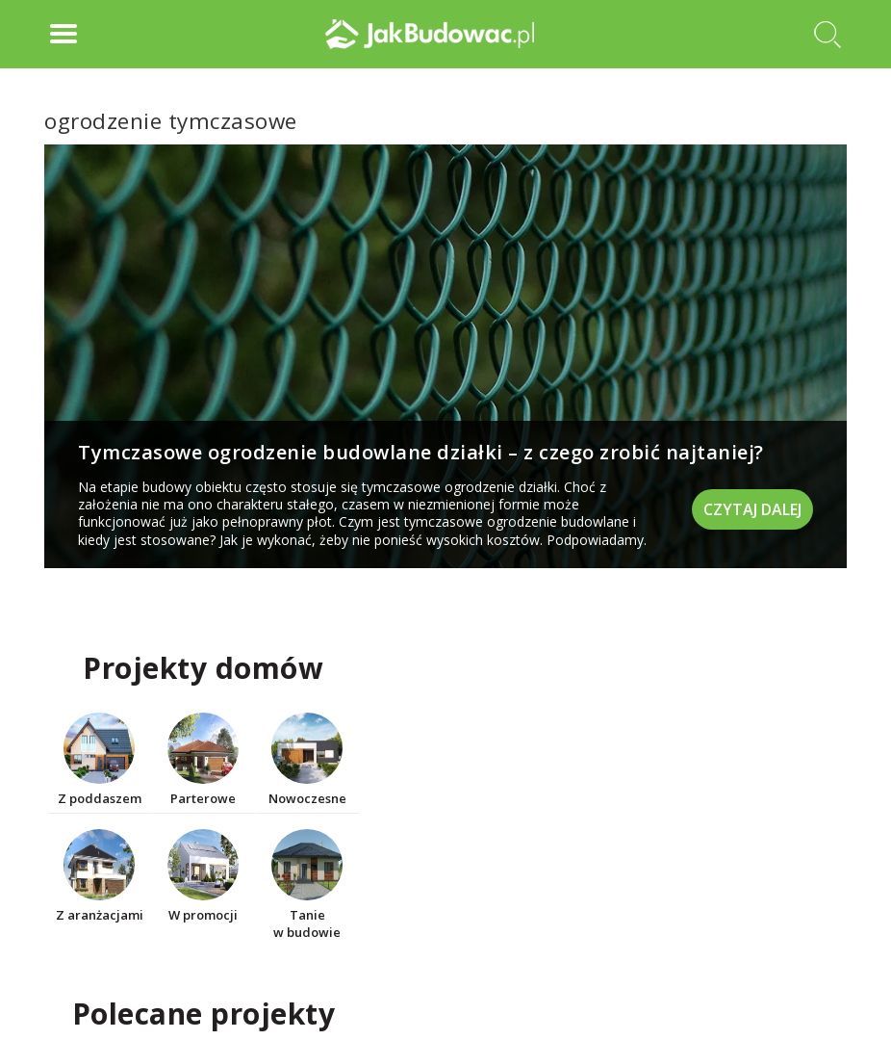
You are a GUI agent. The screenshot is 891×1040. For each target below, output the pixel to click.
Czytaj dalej (752, 509)
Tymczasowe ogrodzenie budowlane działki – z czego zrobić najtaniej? (421, 452)
